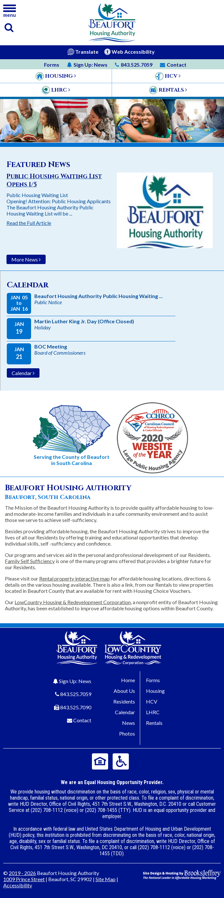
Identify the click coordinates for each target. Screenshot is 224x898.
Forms (51, 64)
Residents (124, 701)
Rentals (154, 723)
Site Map (105, 879)
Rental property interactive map (74, 578)
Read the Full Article (28, 223)
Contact (82, 720)
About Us (124, 691)
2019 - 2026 (22, 873)
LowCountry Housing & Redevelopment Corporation (73, 602)
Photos (127, 733)
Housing (155, 691)
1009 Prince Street (24, 879)
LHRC (153, 712)
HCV (151, 701)
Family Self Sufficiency (30, 561)
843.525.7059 (75, 694)
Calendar (23, 373)
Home (128, 680)
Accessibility (17, 885)
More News (26, 259)
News (87, 64)
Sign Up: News (75, 681)
